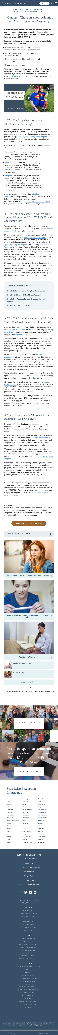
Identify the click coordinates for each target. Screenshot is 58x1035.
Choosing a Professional (28, 947)
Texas (40, 823)
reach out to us (15, 76)
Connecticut (10, 815)
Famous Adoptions (28, 995)
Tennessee (41, 820)
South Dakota (42, 818)
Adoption (28, 969)
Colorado (10, 812)
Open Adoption (28, 931)
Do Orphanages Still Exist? (27, 1004)
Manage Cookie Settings (29, 884)
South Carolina (42, 815)
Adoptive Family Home (28, 938)
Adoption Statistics (27, 993)
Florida (9, 823)
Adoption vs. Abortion (36, 657)
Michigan (25, 812)
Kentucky (25, 799)
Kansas (9, 842)
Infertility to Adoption (27, 953)
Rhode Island (42, 812)
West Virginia (42, 837)
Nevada (24, 828)
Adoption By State (28, 975)
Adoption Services (28, 984)
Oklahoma (41, 804)
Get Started (44, 3)
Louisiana (25, 801)
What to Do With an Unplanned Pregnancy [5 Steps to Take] (30, 616)
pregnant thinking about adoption (34, 136)
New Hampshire (27, 831)
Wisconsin (41, 839)
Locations (29, 863)
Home (15, 9)
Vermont (41, 828)
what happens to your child (14, 330)
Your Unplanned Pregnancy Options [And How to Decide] (29, 575)
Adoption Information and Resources (27, 966)
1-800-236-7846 (29, 858)
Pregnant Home (28, 910)
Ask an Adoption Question (29, 771)
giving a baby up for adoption (16, 244)
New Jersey (25, 834)
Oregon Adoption (25, 9)
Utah (39, 826)
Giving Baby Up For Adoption (28, 913)
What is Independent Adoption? (28, 990)
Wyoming (41, 842)
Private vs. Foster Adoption (28, 987)
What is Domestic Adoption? (28, 944)
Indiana (9, 837)
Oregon (40, 807)
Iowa (8, 839)
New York (25, 839)
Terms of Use (29, 872)
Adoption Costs (28, 941)
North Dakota (42, 799)
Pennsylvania (42, 810)
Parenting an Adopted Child (28, 978)
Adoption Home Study (28, 950)
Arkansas (10, 807)
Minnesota (25, 815)
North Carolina (27, 842)
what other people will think (35, 237)
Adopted (28, 972)
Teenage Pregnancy (19, 672)
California (10, 810)
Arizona (9, 804)
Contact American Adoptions (29, 867)
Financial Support (28, 925)
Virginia (40, 831)
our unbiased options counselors (37, 201)
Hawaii (9, 828)
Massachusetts (27, 810)
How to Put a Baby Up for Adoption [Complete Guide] (27, 291)
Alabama (9, 799)
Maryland (25, 807)
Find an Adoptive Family (27, 916)
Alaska (9, 801)
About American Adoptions (28, 981)
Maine (24, 804)
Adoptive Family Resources (27, 959)
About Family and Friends (27, 928)
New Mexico (26, 837)
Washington (42, 834)
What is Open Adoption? (27, 956)
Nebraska (25, 826)
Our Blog (28, 1007)
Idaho (8, 831)
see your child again (21, 334)
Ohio (39, 801)
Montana (25, 823)
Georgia (9, 826)
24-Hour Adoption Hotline (22, 663)
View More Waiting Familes (29, 723)
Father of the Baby (28, 922)
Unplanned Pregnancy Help (32, 11)
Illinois (9, 834)
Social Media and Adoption (27, 1001)
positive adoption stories (41, 438)
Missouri (25, 820)
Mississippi (25, 818)
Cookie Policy (29, 880)
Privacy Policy (29, 876)
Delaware (10, 818)
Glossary (28, 998)
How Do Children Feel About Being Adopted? (24, 295)
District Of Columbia (13, 820)
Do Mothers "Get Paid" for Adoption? (21, 305)
